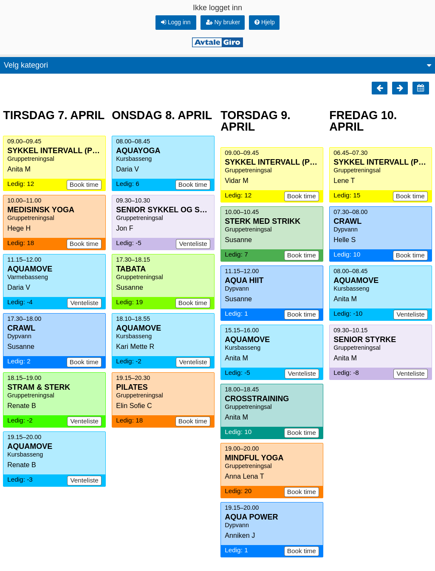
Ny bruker (223, 22)
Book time (84, 184)
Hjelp (264, 22)
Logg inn (176, 22)
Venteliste (84, 302)
